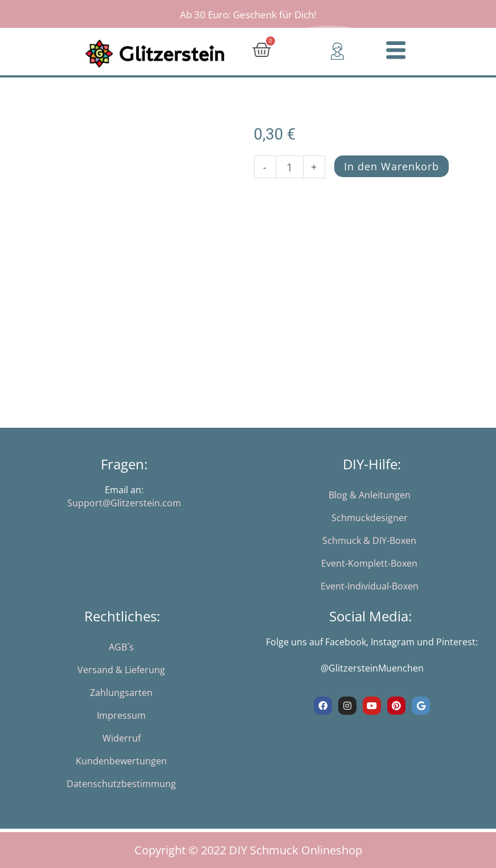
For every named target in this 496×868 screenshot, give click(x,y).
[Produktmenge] (289, 166)
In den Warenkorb (392, 166)
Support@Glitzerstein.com (124, 503)
